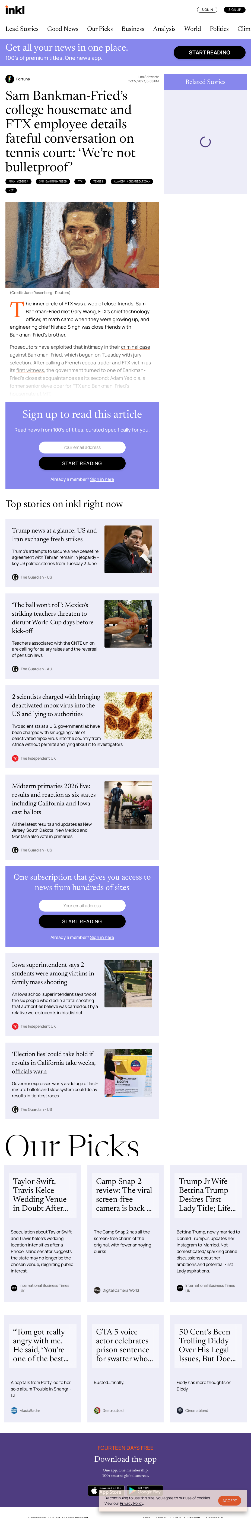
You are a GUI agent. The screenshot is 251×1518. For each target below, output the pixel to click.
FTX (80, 181)
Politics (219, 29)
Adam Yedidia (18, 181)
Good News (62, 29)
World (192, 29)
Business (133, 29)
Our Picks (100, 29)
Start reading (209, 52)
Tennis (98, 181)
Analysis (164, 29)
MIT (11, 190)
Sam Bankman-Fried (53, 181)
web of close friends (110, 303)
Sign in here (102, 479)
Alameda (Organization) (132, 181)
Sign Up (234, 9)
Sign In (207, 9)
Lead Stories (22, 29)
